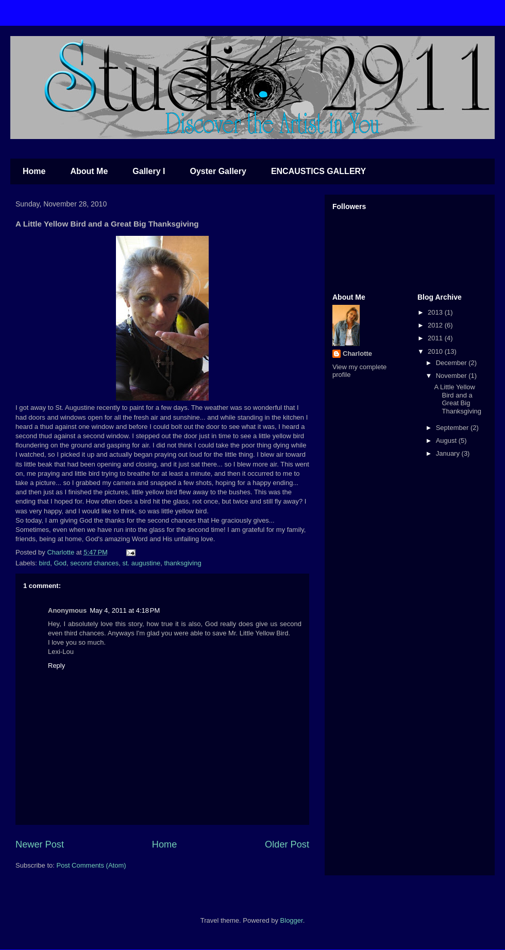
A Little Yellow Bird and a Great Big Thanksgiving (457, 399)
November (452, 375)
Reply (56, 665)
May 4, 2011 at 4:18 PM (125, 610)
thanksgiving (182, 563)
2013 (436, 312)
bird (44, 563)
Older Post (287, 844)
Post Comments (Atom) (91, 865)
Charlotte (357, 353)
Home (34, 171)
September (453, 427)
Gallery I (148, 171)
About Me (89, 171)
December (452, 363)
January (449, 453)
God (60, 563)
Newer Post (39, 844)
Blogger (291, 920)
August (447, 440)
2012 (436, 325)
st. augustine (141, 563)
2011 (436, 338)
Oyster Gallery (218, 171)
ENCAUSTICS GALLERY (318, 171)
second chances (94, 563)
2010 (436, 351)
